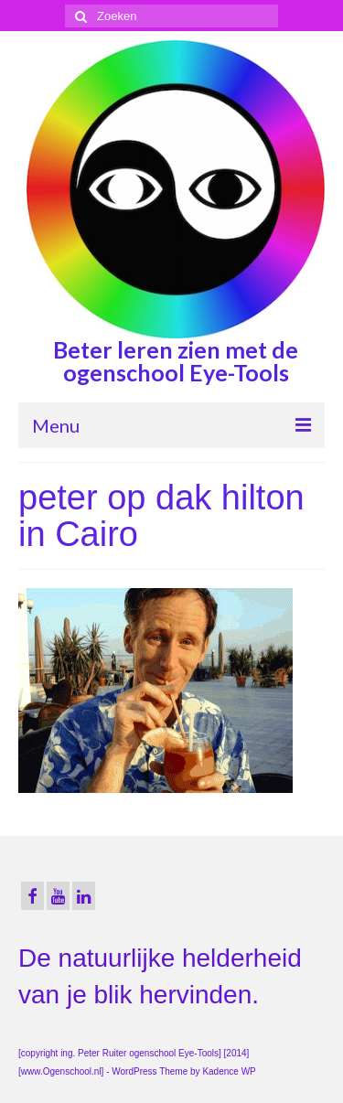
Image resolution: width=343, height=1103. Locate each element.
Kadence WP (228, 1071)
